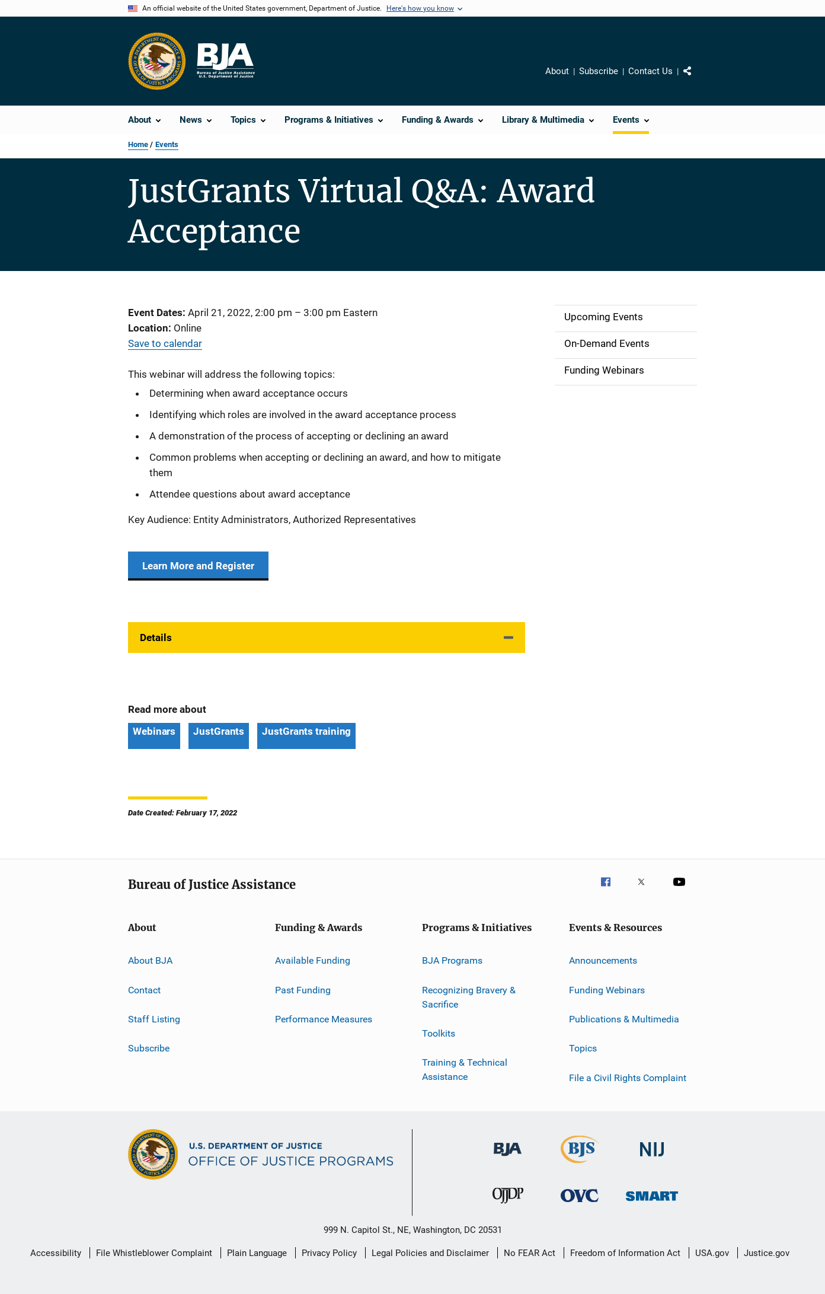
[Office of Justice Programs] (157, 61)
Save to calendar (165, 343)
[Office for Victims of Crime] (580, 1204)
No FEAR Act (529, 1253)
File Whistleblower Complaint (154, 1253)
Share (697, 79)
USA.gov (712, 1253)
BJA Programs (452, 960)
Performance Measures (323, 1019)
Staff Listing (154, 1019)
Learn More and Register (198, 566)
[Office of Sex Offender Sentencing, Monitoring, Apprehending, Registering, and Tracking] (652, 1203)
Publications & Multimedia (624, 1019)
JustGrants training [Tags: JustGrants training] (306, 731)
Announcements (603, 960)
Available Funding (312, 960)
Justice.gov (766, 1253)
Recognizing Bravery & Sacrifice (469, 997)
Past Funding (303, 990)
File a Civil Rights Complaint (627, 1077)
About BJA (150, 960)
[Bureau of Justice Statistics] (580, 1165)
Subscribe (598, 71)
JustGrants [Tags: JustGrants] (218, 731)
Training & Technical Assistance (464, 1069)
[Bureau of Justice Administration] (508, 1158)
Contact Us (650, 71)
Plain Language (257, 1253)
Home (138, 144)
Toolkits (438, 1033)
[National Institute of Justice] (652, 1158)
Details (156, 637)
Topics (583, 1048)
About (557, 71)
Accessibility (55, 1253)
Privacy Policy (329, 1253)
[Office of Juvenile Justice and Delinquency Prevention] (508, 1206)
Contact (144, 990)
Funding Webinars (607, 990)
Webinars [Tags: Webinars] (154, 731)
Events (166, 144)
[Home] (225, 61)
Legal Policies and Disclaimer (430, 1253)
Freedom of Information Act (625, 1253)
